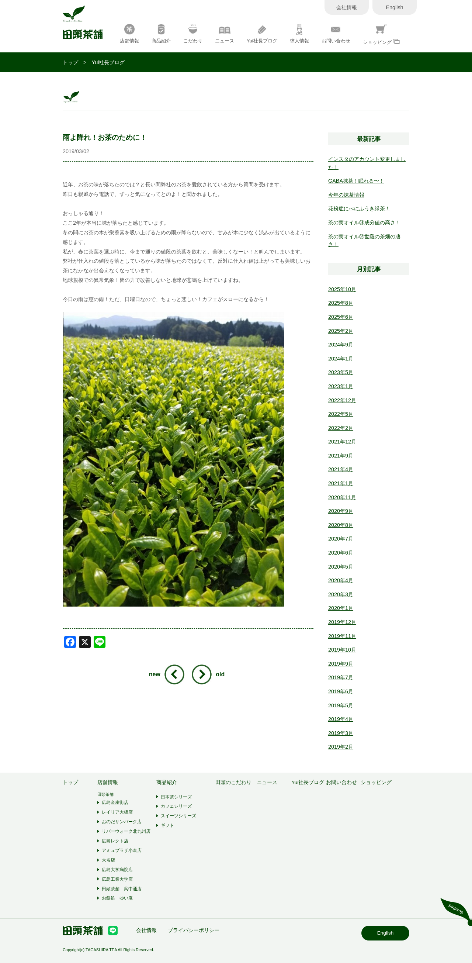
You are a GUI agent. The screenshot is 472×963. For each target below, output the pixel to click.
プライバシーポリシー (193, 930)
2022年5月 (340, 414)
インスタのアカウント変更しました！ (367, 163)
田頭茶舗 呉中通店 (122, 888)
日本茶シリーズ (176, 797)
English (394, 7)
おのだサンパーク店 (122, 821)
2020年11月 (342, 497)
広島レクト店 (115, 840)
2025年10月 (342, 289)
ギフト (167, 825)
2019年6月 (340, 691)
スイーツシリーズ (178, 815)
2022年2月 (340, 428)
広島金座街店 (115, 802)
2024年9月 (340, 345)
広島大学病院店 (117, 869)
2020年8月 (340, 525)
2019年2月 (340, 747)
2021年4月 (340, 469)
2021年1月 (340, 483)
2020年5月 (340, 567)
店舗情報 (129, 34)
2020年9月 (340, 511)
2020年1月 (340, 608)
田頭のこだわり (233, 782)
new (154, 674)
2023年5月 (340, 372)
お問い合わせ (336, 34)
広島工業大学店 (117, 879)
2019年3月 (340, 733)
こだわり (192, 34)
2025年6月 (340, 317)
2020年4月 (340, 580)
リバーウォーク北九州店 (126, 831)
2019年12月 (342, 622)
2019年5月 (340, 705)
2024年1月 (340, 359)
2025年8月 (340, 303)
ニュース (224, 34)
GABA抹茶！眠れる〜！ (356, 181)
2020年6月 (340, 553)
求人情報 (299, 34)
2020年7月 (340, 539)
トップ (70, 62)
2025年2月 (340, 331)
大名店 (108, 860)
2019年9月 (340, 664)
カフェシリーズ (176, 806)
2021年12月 (342, 442)
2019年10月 (342, 650)
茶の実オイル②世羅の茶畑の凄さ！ (364, 241)
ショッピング (381, 34)
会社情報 (346, 7)
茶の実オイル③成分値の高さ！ (364, 222)
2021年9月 (340, 456)
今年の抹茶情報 (346, 195)
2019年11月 (342, 636)
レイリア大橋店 (117, 812)
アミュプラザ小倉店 (122, 850)
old (220, 674)
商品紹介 (161, 34)
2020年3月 (340, 594)
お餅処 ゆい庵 (117, 898)
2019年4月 (340, 719)
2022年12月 (342, 400)
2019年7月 (340, 677)
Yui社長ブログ (262, 34)
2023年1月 (340, 386)
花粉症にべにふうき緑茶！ (359, 208)
